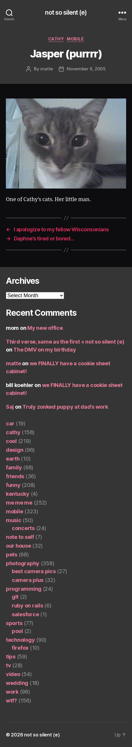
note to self (20, 537)
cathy (56, 38)
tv (8, 665)
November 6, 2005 (86, 69)
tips (11, 656)
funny (13, 485)
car (10, 423)
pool (17, 631)
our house (18, 546)
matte (46, 69)
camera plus (28, 580)
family (14, 467)
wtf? (11, 700)
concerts (23, 528)
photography (22, 563)
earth (13, 459)
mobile (75, 38)
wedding (17, 683)
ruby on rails (27, 605)
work (12, 692)
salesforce (25, 614)
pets (11, 554)
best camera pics (34, 571)
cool (11, 441)
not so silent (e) (66, 12)
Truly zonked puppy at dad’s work (65, 407)
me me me (19, 503)
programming (23, 589)
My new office (45, 328)
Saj (10, 407)
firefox (20, 648)
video (13, 674)
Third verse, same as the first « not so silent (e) (65, 342)
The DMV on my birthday (44, 350)
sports (14, 623)
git (15, 597)
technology (20, 640)
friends (15, 476)
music (13, 520)
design (14, 450)
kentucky (17, 494)
